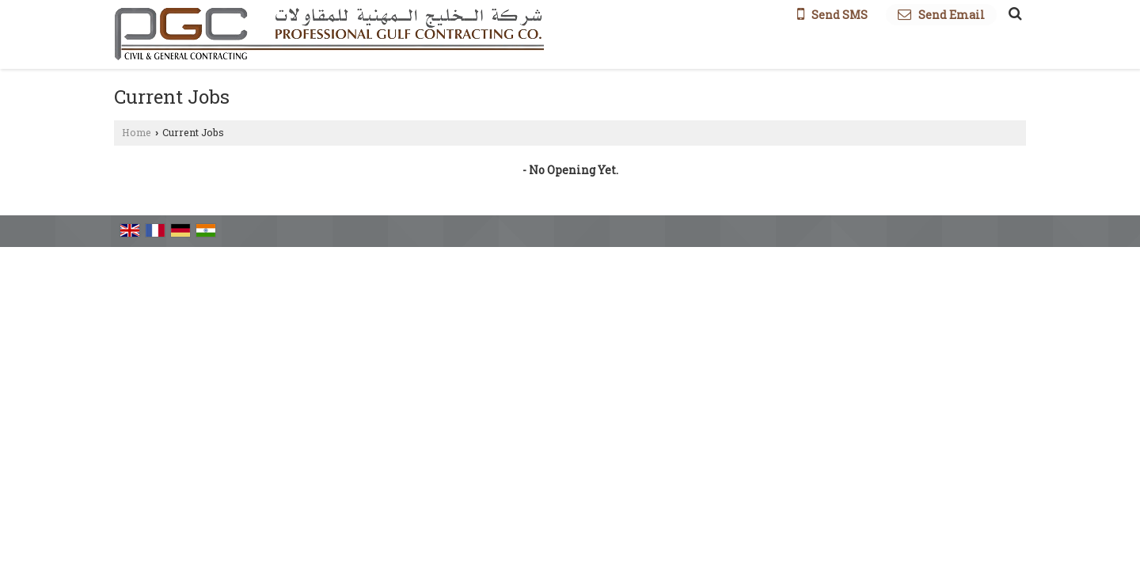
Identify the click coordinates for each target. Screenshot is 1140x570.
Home (136, 132)
